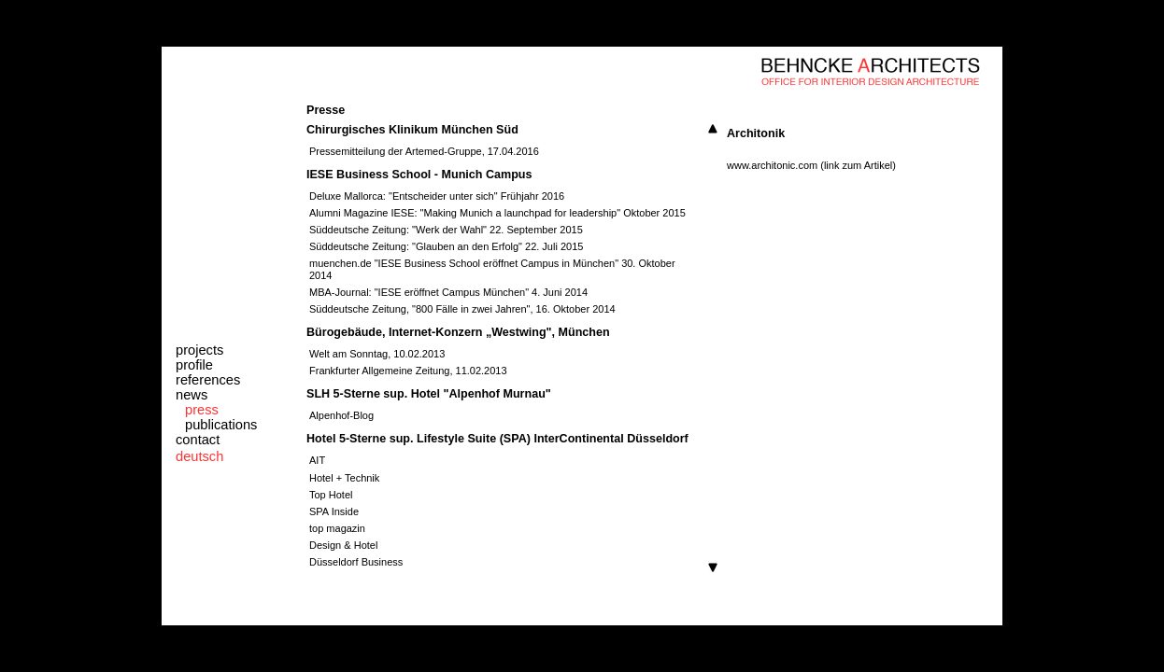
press (202, 409)
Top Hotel (330, 494)
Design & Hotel (343, 545)
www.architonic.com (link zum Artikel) (811, 165)
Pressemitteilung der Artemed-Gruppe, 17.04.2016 (424, 151)
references (208, 379)
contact (198, 439)
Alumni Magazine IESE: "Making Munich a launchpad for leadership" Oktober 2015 (497, 212)
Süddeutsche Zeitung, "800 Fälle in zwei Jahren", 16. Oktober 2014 (462, 309)
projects (199, 350)
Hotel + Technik (344, 477)
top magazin (337, 528)
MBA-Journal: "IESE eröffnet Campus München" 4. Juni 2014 (448, 292)
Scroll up (712, 128)
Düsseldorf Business (356, 561)
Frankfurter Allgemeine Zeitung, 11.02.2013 (408, 370)
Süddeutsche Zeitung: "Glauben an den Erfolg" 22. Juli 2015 (446, 246)
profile (194, 364)
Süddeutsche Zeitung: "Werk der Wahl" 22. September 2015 (446, 229)
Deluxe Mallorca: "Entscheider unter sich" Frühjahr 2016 (436, 196)
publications (221, 424)
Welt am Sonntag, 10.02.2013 (377, 353)
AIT (317, 460)
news (191, 394)
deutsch (199, 456)
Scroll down (712, 567)
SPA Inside (334, 511)
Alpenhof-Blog (341, 415)
